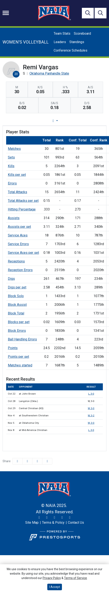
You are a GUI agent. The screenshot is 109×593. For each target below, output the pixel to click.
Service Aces (18, 235)
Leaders (60, 42)
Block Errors (17, 331)
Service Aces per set (23, 253)
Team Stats (62, 33)
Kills (11, 166)
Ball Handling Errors (22, 339)
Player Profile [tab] (46, 121)
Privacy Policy (52, 578)
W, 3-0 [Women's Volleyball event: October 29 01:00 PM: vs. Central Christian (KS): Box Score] (91, 408)
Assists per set (19, 227)
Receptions (16, 261)
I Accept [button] (54, 587)
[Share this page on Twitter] (27, 461)
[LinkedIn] (70, 517)
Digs (11, 279)
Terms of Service (75, 578)
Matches (14, 149)
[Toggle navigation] (5, 13)
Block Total (16, 313)
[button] (47, 461)
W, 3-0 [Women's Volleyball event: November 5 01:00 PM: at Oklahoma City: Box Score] (91, 422)
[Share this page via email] (37, 461)
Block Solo (16, 296)
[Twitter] (39, 517)
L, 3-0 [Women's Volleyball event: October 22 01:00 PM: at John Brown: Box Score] (91, 393)
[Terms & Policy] (53, 522)
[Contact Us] (76, 522)
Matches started (20, 365)
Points (13, 348)
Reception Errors (20, 270)
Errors (12, 183)
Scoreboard (82, 33)
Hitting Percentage (22, 209)
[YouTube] (62, 517)
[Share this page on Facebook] (17, 461)
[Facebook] (54, 517)
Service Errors (18, 244)
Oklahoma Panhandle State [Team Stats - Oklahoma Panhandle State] (49, 73)
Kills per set (17, 175)
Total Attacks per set (23, 201)
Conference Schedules (70, 50)
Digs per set (17, 287)
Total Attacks (17, 192)
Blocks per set (18, 322)
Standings (76, 42)
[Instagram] (47, 517)
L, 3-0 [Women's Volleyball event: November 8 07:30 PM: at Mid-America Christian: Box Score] (91, 430)
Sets (11, 157)
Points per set (18, 357)
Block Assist (17, 305)
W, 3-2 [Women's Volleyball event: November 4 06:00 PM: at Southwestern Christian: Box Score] (91, 415)
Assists (14, 218)
